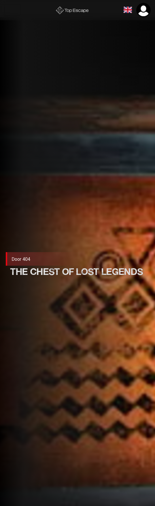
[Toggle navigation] (12, 10)
